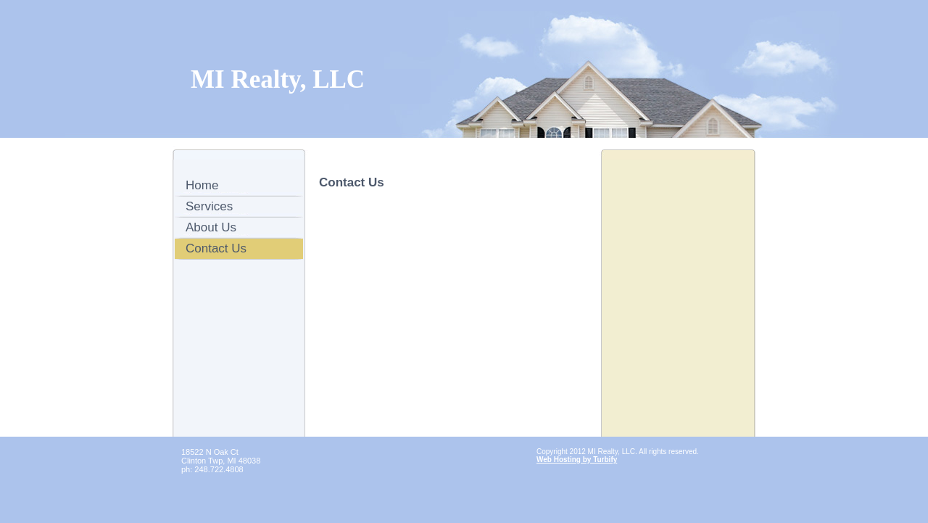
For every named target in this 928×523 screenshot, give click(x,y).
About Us (211, 227)
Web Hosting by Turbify (576, 460)
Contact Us (216, 248)
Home (202, 185)
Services (209, 206)
